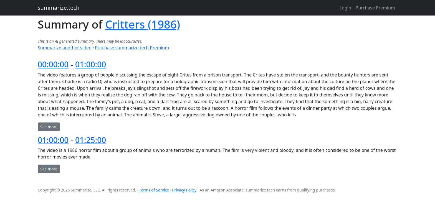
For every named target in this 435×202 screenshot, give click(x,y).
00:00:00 (53, 64)
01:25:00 (90, 140)
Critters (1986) (142, 24)
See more (48, 126)
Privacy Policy (184, 190)
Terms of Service (154, 190)
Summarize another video (65, 48)
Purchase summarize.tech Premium (132, 48)
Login (345, 8)
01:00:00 (90, 64)
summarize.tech (58, 7)
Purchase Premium (375, 8)
